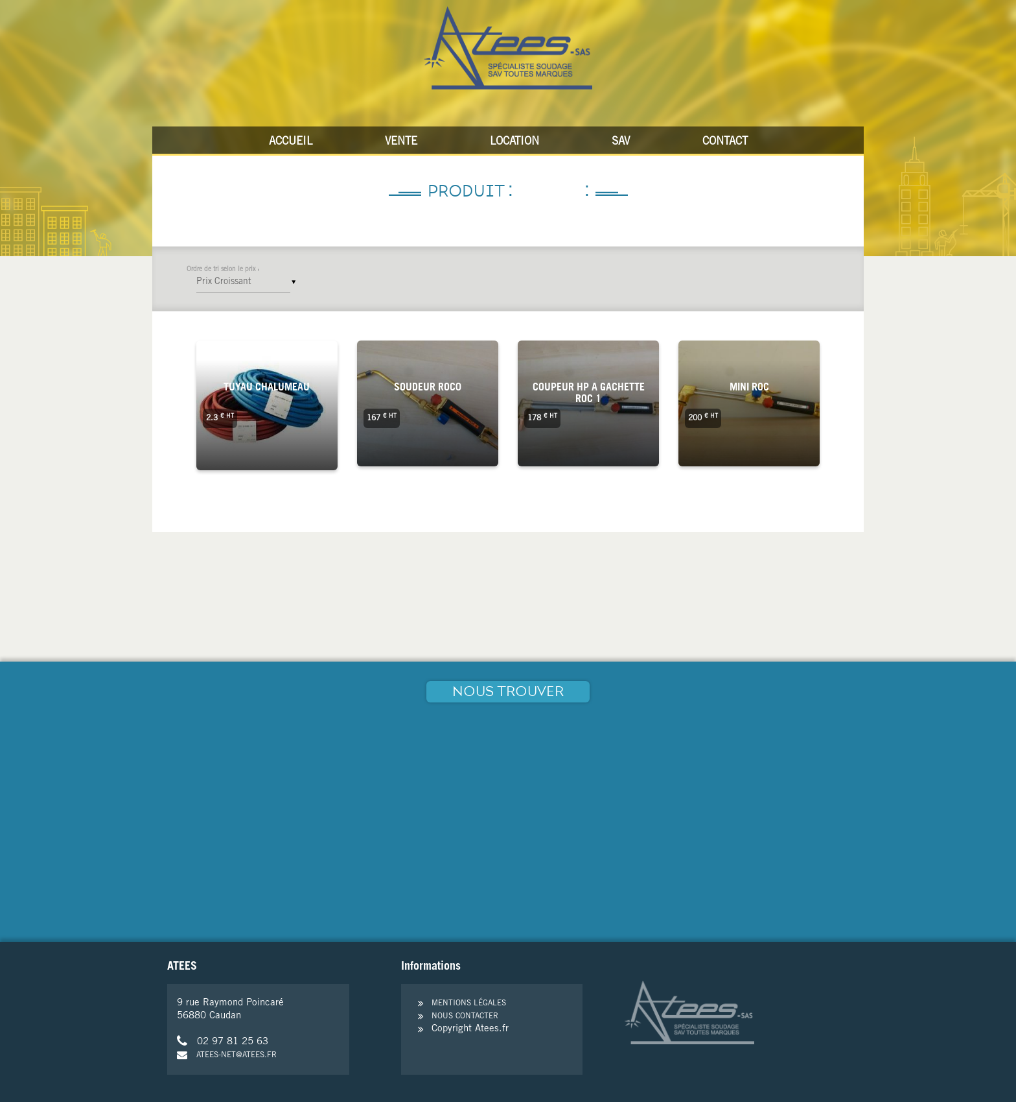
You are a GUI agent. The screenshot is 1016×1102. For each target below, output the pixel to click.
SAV (621, 142)
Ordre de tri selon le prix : (223, 270)
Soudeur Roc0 (427, 388)
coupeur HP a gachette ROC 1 (589, 394)
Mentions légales (469, 1003)
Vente (401, 142)
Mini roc (749, 388)
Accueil (290, 142)
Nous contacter (465, 1016)
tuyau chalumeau (267, 388)
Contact (725, 142)
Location (514, 142)
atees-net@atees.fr (227, 1055)
